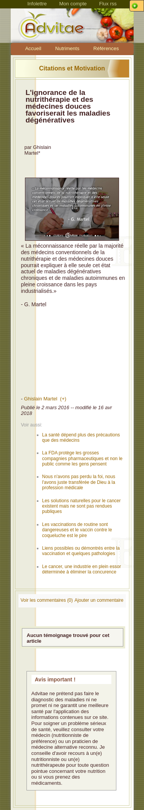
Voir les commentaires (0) (47, 600)
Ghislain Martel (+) (45, 399)
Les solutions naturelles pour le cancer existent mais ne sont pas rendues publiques (81, 506)
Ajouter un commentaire (98, 600)
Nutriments (67, 48)
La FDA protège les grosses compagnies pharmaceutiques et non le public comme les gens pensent (82, 458)
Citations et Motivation (72, 68)
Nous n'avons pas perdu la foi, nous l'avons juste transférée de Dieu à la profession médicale (78, 482)
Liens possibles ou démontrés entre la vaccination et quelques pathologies (81, 550)
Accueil (33, 48)
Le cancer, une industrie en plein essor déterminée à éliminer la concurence (81, 569)
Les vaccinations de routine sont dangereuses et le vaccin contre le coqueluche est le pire (77, 530)
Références (106, 48)
